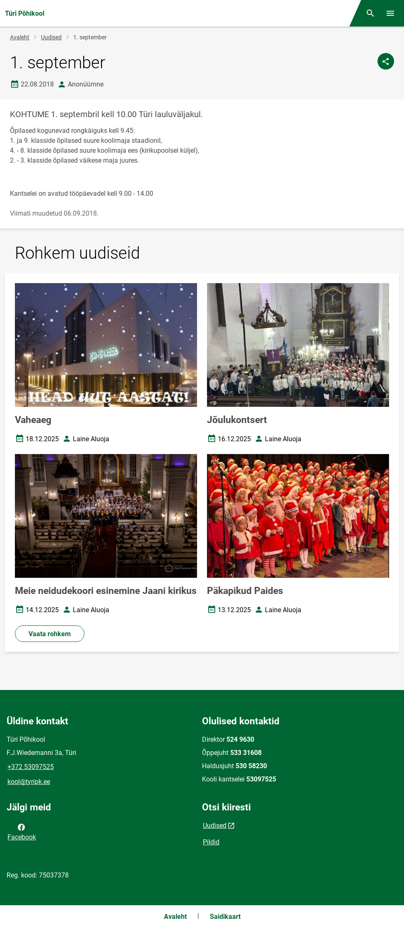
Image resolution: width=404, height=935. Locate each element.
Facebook (21, 831)
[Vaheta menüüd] (390, 13)
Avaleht (19, 37)
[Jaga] (386, 61)
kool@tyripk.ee (28, 782)
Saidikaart (225, 917)
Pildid (211, 842)
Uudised (51, 37)
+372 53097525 (30, 767)
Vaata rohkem (50, 634)
